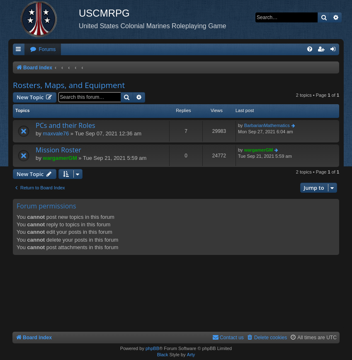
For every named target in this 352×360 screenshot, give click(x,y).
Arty (191, 354)
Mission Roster (58, 149)
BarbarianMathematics (267, 125)
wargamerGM (60, 158)
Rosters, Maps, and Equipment (69, 85)
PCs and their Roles (65, 125)
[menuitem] (43, 49)
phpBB (152, 348)
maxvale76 (56, 133)
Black (162, 354)
